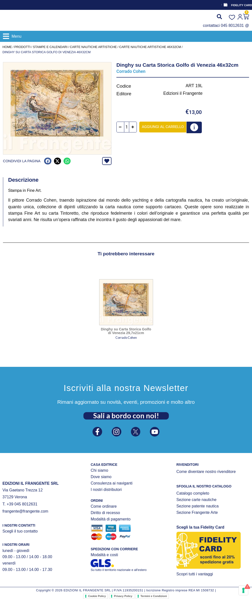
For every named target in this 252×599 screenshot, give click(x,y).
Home (7, 47)
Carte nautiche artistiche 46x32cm (150, 47)
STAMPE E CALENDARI (50, 47)
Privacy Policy (123, 596)
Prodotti (22, 47)
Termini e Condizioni (154, 596)
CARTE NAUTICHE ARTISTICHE (93, 47)
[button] (12, 36)
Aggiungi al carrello (165, 127)
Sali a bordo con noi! (126, 414)
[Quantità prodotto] (129, 127)
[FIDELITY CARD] (225, 5)
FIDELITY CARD (241, 5)
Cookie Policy (97, 596)
